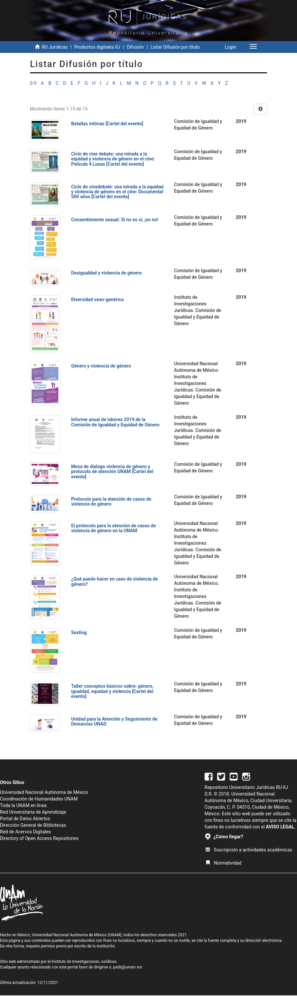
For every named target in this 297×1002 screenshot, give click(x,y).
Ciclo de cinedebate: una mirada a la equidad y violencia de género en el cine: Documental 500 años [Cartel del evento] (117, 192)
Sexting (79, 632)
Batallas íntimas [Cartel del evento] (107, 123)
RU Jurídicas (55, 47)
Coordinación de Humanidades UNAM (39, 798)
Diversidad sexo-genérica (97, 299)
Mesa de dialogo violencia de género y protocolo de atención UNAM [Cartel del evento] (112, 471)
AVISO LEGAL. (280, 826)
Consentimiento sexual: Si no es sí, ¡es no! (114, 219)
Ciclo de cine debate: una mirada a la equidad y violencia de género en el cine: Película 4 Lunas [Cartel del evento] (113, 159)
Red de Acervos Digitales (25, 831)
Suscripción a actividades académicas (248, 849)
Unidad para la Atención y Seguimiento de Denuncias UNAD (114, 721)
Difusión (135, 47)
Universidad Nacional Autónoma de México (44, 792)
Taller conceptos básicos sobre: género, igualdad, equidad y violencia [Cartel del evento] (112, 691)
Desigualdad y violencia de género (106, 272)
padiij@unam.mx (127, 967)
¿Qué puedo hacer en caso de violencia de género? (114, 581)
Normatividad (223, 863)
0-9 (33, 83)
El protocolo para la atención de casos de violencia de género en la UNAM (113, 528)
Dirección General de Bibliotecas (33, 825)
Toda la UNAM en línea (23, 805)
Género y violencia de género (101, 366)
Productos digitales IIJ (97, 47)
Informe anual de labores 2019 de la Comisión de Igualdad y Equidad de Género (115, 422)
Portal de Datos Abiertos (25, 818)
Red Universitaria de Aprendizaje (33, 812)
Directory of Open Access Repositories (39, 838)
